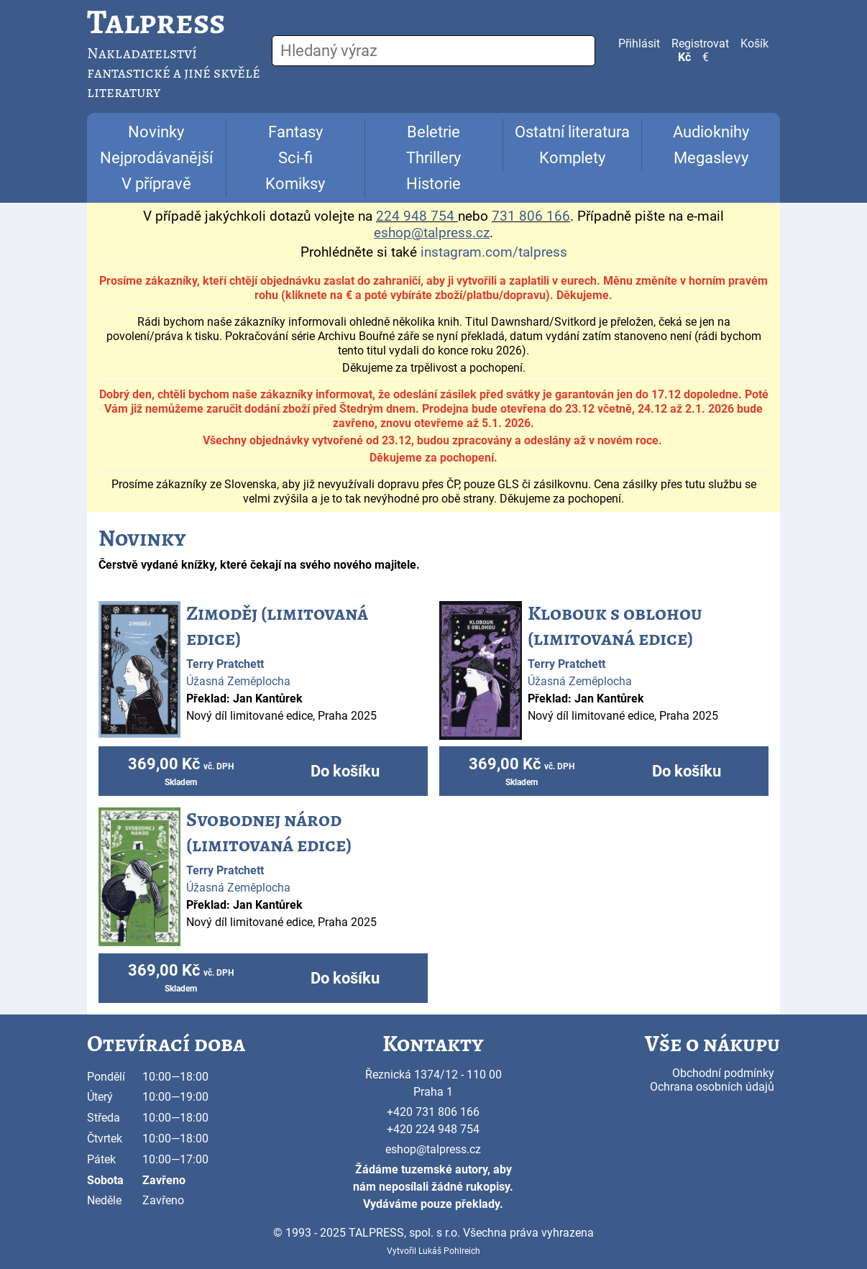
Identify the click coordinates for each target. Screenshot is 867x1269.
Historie (433, 184)
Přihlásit (639, 43)
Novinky (156, 132)
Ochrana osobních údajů (712, 1087)
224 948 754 (415, 216)
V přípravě (156, 184)
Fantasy (295, 132)
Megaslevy (711, 158)
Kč (684, 57)
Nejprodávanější (156, 158)
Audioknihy (711, 132)
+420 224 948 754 (433, 1129)
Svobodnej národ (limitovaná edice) (269, 832)
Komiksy (295, 184)
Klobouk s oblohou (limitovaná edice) (615, 626)
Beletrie (433, 132)
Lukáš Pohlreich (449, 1251)
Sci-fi (295, 158)
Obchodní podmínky (723, 1073)
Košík (754, 43)
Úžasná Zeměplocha (238, 681)
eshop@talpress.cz (433, 1149)
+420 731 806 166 (433, 1112)
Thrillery (433, 158)
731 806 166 (531, 216)
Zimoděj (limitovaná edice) (277, 626)
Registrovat (700, 43)
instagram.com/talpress (494, 252)
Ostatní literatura (572, 132)
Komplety (572, 158)
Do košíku (345, 771)
